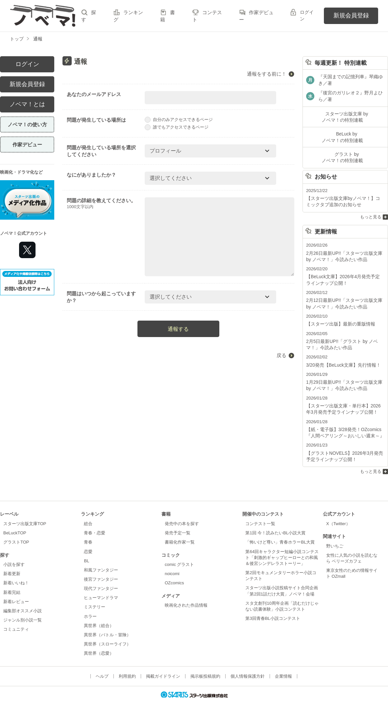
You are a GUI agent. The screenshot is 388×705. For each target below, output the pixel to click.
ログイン (307, 15)
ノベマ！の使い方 (27, 124)
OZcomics (174, 571)
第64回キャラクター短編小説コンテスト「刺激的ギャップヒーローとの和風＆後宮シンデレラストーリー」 (281, 545)
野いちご (334, 534)
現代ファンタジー (101, 576)
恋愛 (88, 539)
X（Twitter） (338, 511)
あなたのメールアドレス (94, 94)
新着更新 (11, 562)
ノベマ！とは (27, 104)
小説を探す (14, 552)
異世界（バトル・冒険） (107, 622)
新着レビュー (16, 589)
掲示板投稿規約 (205, 664)
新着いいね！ (16, 571)
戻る (281, 355)
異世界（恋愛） (99, 641)
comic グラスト (179, 552)
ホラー (90, 604)
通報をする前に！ (266, 74)
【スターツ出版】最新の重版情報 (338, 316)
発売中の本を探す (182, 511)
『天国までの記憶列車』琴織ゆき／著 (350, 79)
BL (86, 549)
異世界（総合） (99, 613)
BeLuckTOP (14, 521)
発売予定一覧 (177, 521)
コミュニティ (16, 617)
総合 (88, 511)
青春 (88, 530)
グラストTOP (16, 530)
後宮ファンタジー (101, 567)
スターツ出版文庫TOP (24, 511)
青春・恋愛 (94, 521)
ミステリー (94, 595)
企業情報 (283, 664)
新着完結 (11, 580)
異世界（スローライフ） (107, 632)
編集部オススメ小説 (22, 598)
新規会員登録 (351, 15)
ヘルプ (102, 664)
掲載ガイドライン (163, 664)
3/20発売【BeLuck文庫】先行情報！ (341, 356)
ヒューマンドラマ (101, 586)
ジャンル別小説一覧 (22, 608)
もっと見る (370, 211)
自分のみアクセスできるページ (179, 119)
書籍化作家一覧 (180, 530)
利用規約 (127, 664)
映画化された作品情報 (186, 593)
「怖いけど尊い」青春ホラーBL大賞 (280, 530)
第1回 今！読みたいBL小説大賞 (275, 521)
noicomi (172, 562)
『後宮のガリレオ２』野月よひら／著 (350, 94)
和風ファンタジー (101, 558)
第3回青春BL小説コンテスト (272, 606)
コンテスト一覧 (260, 511)
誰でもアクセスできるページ (176, 127)
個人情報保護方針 (247, 664)
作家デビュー (27, 144)
